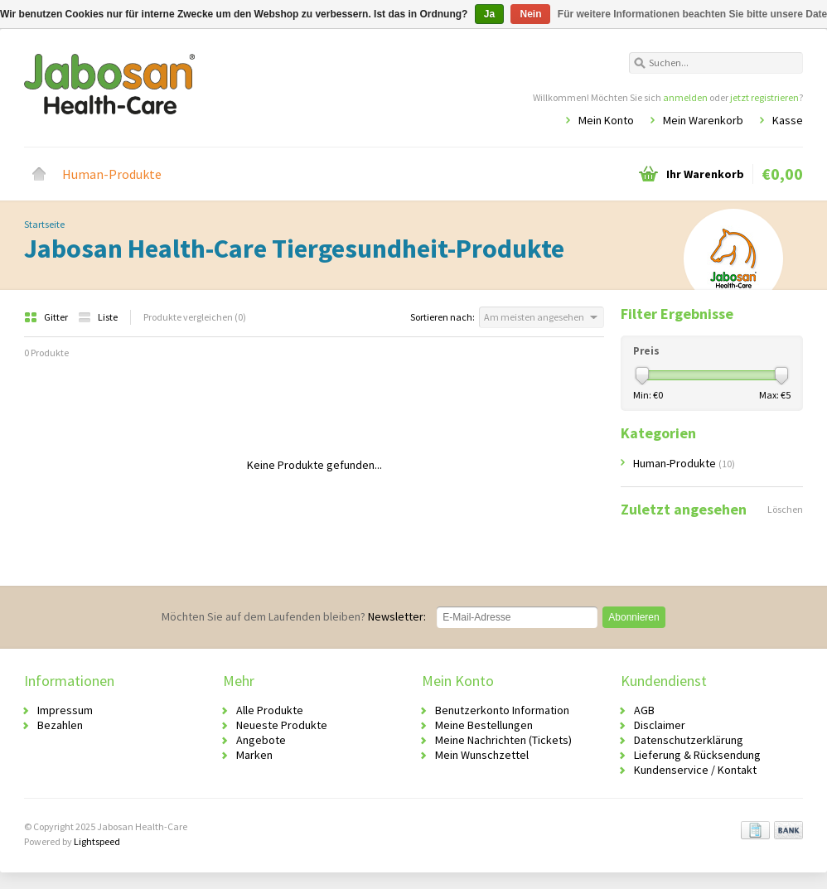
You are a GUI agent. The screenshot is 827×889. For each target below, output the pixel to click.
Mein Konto (606, 120)
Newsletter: (294, 616)
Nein (530, 14)
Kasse (787, 120)
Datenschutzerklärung (688, 739)
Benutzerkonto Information (502, 710)
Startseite (39, 174)
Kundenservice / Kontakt (695, 769)
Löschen (785, 509)
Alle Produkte (269, 710)
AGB (644, 710)
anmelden (685, 97)
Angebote (261, 739)
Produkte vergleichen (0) (194, 317)
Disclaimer (659, 724)
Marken (254, 754)
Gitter (47, 317)
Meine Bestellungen (484, 724)
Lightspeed (97, 841)
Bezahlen (60, 724)
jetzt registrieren (764, 97)
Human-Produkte (112, 174)
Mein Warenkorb (703, 120)
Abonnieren (633, 617)
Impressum (65, 710)
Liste (98, 317)
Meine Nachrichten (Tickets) (503, 739)
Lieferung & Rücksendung (697, 754)
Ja (489, 14)
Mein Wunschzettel (482, 754)
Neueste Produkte (281, 724)
